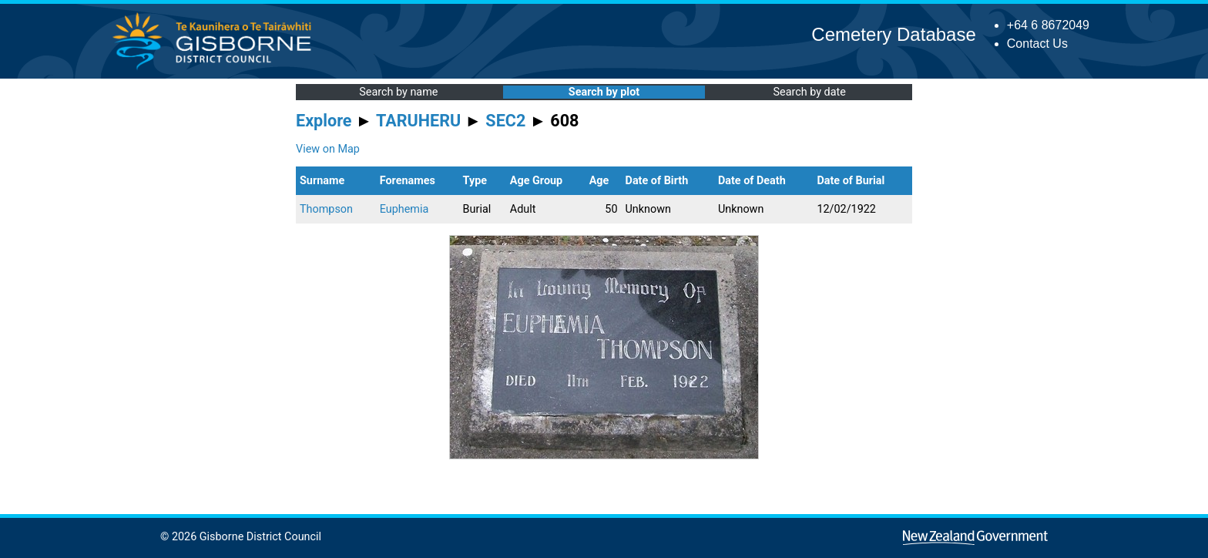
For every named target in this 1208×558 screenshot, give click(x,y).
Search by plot (604, 92)
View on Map (328, 149)
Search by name (398, 92)
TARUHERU (418, 120)
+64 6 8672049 (1048, 25)
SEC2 (505, 120)
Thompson (326, 209)
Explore (324, 120)
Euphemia (404, 209)
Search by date (809, 92)
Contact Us (1037, 43)
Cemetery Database (893, 34)
